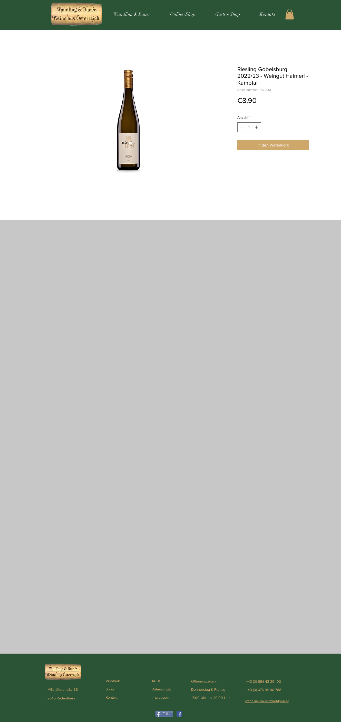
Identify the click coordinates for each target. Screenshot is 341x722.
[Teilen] (164, 714)
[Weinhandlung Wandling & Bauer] (179, 714)
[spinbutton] (249, 127)
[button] (289, 14)
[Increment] (257, 127)
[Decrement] (241, 127)
